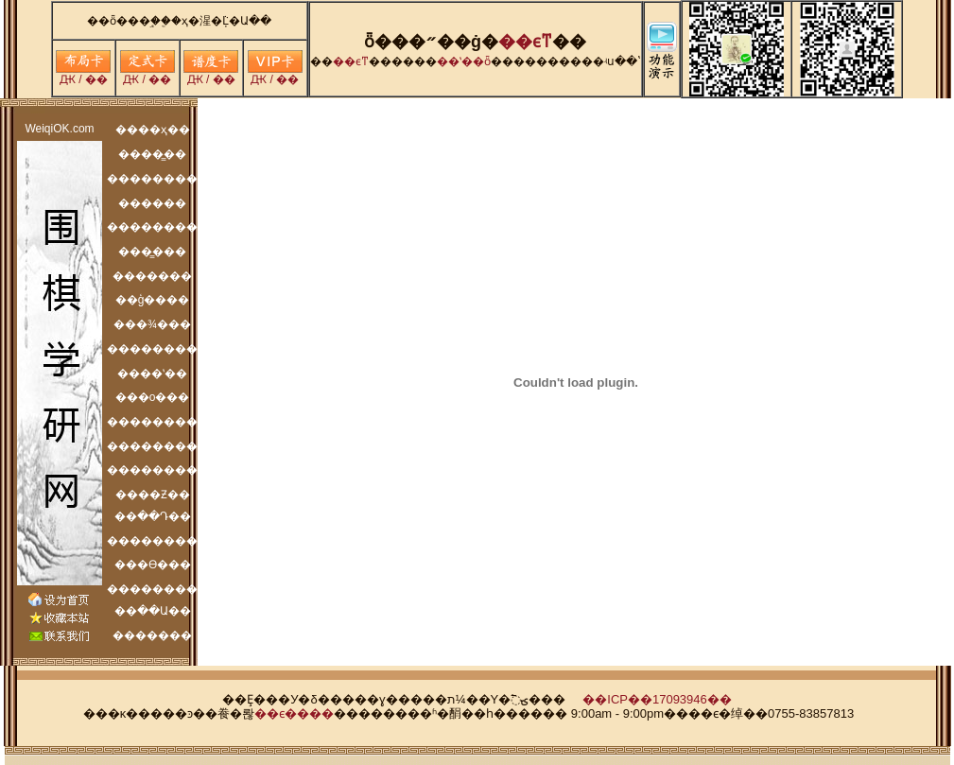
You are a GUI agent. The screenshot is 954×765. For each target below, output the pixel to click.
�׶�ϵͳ (525, 41)
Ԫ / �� (83, 74)
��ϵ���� (294, 713)
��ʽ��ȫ (464, 61)
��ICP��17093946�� (657, 699)
